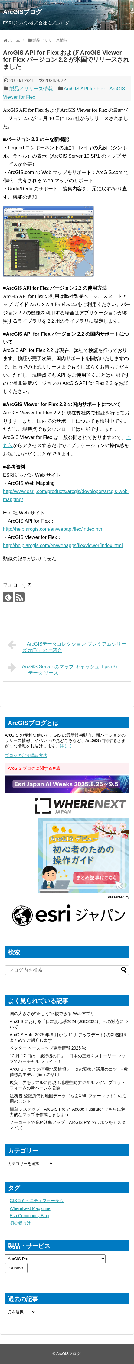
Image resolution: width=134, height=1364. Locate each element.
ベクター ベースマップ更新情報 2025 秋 (48, 1048)
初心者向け (20, 1223)
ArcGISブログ (22, 11)
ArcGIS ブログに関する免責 (34, 768)
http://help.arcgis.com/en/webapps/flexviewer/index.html (63, 545)
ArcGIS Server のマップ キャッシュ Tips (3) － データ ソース (65, 669)
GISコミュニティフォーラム (37, 1200)
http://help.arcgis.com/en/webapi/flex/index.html (54, 529)
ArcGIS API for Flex (85, 88)
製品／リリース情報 (31, 88)
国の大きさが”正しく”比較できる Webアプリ (52, 1013)
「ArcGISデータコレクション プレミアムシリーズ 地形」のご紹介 (67, 646)
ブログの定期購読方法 (26, 755)
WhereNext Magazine (30, 1208)
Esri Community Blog (29, 1215)
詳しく (66, 745)
